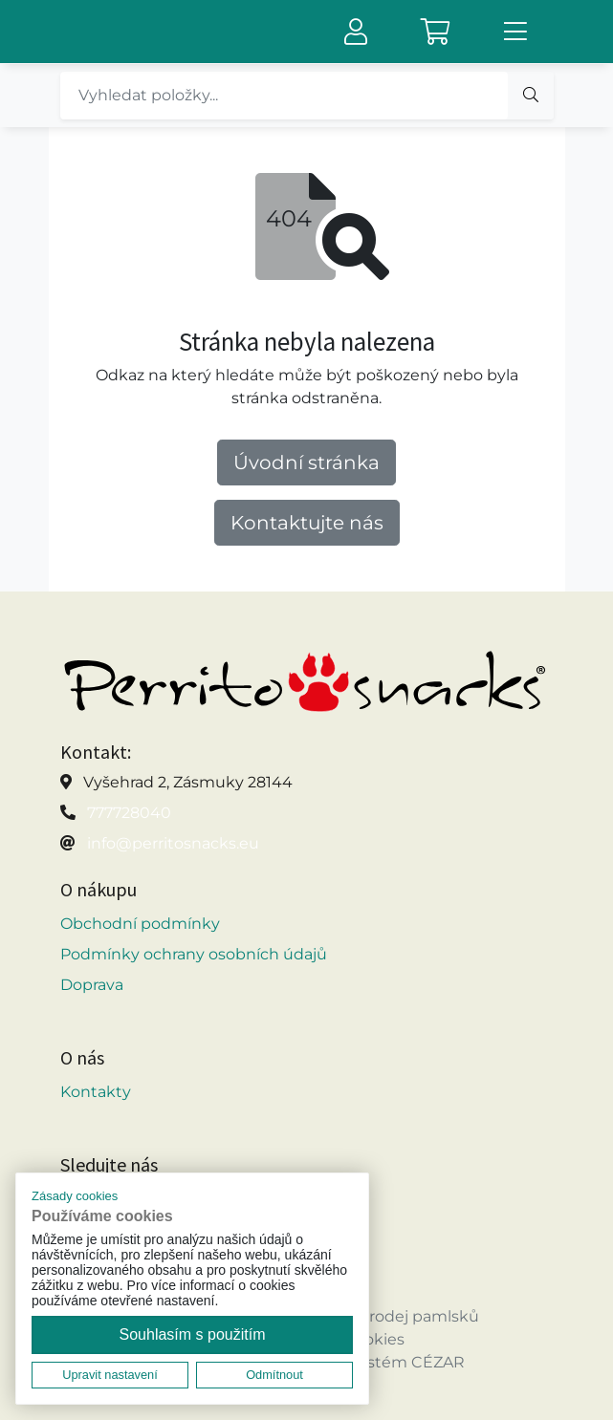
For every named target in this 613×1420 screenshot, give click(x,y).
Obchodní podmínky (140, 923)
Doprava (91, 985)
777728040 (129, 813)
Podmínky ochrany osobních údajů (193, 954)
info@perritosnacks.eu (173, 843)
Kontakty (95, 1092)
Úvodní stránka (306, 462)
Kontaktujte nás (306, 522)
